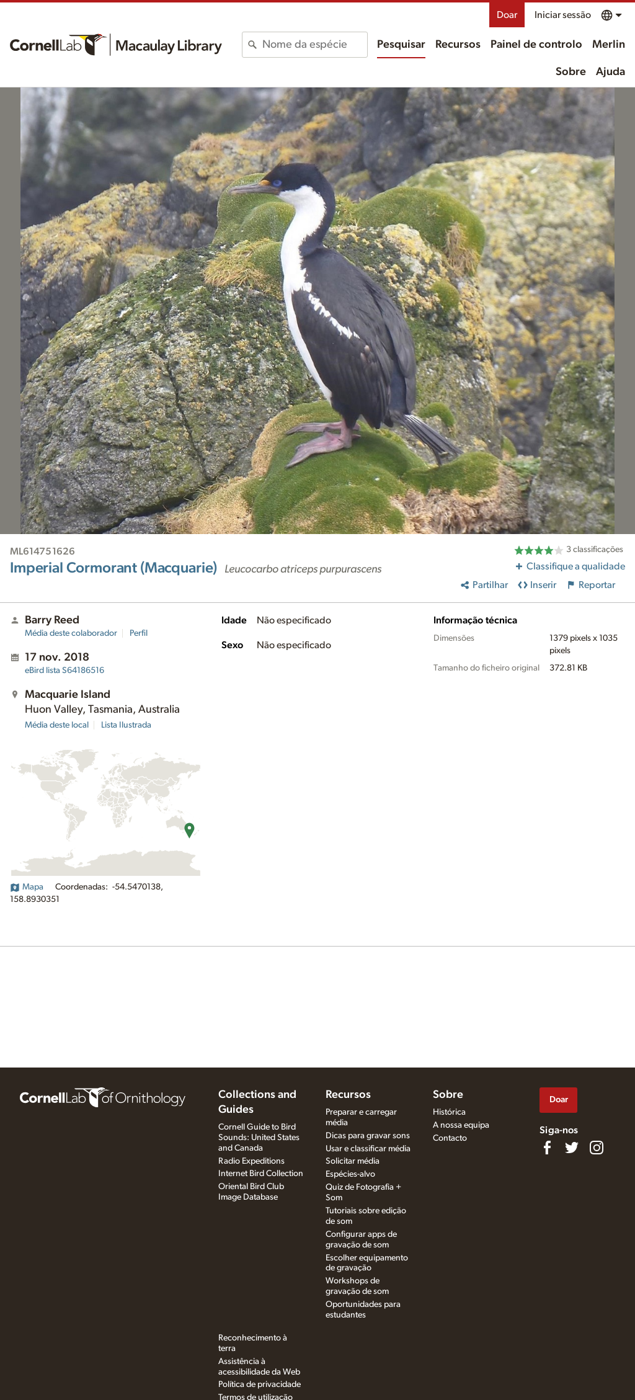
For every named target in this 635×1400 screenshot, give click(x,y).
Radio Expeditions (251, 1161)
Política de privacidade (259, 1384)
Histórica (449, 1112)
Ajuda (610, 72)
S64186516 (64, 670)
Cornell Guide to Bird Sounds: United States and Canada (259, 1138)
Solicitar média (353, 1161)
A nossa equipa (461, 1125)
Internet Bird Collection (260, 1173)
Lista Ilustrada (126, 725)
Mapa (26, 887)
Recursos (458, 44)
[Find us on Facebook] (547, 1147)
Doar (507, 15)
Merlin (608, 44)
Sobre (571, 72)
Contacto (450, 1138)
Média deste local (57, 725)
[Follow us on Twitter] (571, 1147)
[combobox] (314, 44)
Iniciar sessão (563, 15)
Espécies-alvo (350, 1174)
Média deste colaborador (71, 633)
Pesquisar (401, 44)
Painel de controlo (536, 44)
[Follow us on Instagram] (596, 1147)
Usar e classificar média (368, 1148)
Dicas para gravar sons (368, 1135)
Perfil (139, 633)
